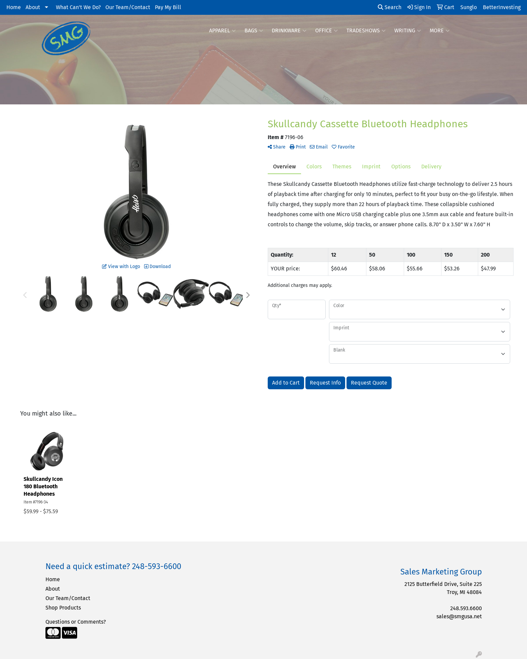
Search (389, 7)
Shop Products (63, 607)
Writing (407, 31)
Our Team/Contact (127, 7)
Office (326, 31)
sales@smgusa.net (459, 616)
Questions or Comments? (75, 622)
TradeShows (366, 31)
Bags (253, 31)
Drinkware (289, 31)
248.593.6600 (466, 608)
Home (13, 7)
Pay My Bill (168, 7)
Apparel (222, 31)
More (440, 31)
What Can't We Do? (78, 7)
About (33, 7)
